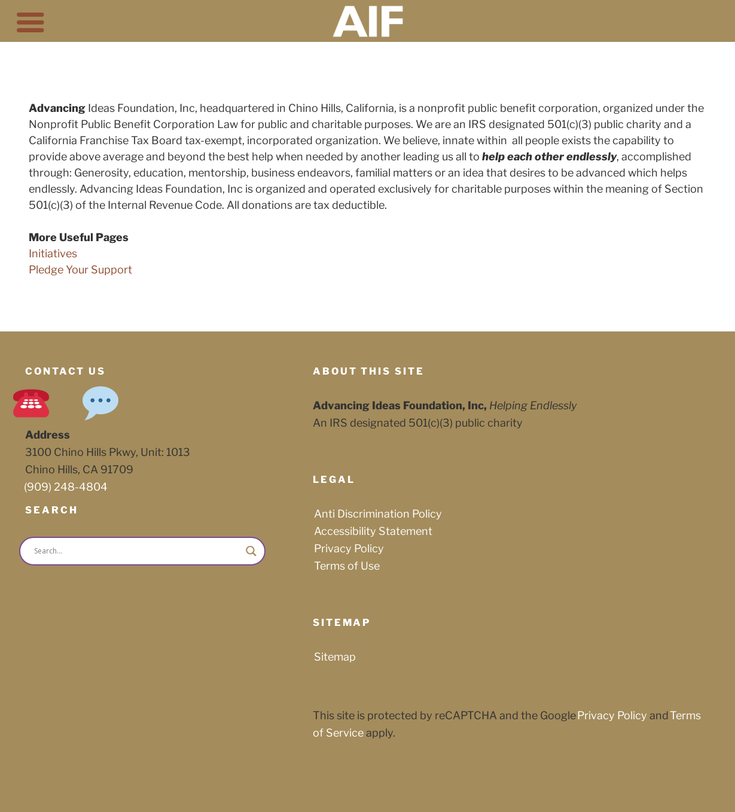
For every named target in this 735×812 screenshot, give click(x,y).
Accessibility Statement (373, 531)
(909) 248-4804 (66, 486)
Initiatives (53, 253)
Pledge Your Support (80, 269)
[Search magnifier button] (251, 551)
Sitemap (335, 656)
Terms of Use (347, 565)
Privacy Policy (349, 548)
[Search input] (137, 551)
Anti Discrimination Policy (378, 513)
